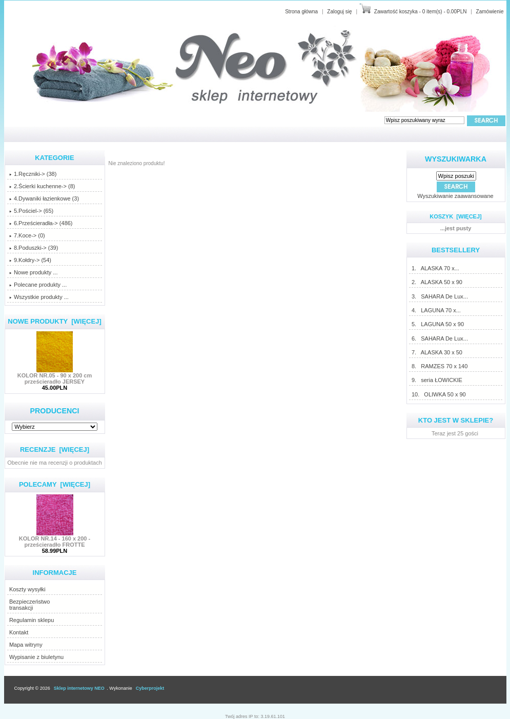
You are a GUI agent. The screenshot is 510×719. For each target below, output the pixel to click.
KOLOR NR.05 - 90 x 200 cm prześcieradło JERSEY (54, 376)
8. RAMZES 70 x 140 (439, 366)
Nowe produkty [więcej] (54, 321)
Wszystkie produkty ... (39, 297)
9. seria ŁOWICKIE (436, 380)
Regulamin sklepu (31, 620)
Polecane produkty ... (38, 285)
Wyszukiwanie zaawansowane (455, 196)
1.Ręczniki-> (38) (32, 174)
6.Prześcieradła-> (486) (41, 223)
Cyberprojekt (150, 688)
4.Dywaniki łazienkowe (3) (44, 198)
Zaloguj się (339, 11)
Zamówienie (490, 11)
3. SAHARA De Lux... (439, 296)
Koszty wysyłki (27, 589)
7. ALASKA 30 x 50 (436, 352)
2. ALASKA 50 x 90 (436, 282)
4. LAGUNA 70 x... (436, 310)
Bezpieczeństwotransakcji (29, 604)
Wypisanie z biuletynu (36, 657)
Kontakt (18, 632)
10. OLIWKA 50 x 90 (438, 394)
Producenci (54, 411)
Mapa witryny (26, 645)
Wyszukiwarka (455, 159)
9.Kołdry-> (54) (30, 260)
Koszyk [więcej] (455, 216)
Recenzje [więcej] (54, 449)
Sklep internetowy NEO (79, 688)
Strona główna (301, 11)
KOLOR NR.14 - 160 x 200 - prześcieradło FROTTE (54, 539)
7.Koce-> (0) (27, 235)
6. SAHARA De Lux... (439, 338)
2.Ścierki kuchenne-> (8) (42, 186)
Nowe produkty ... (33, 272)
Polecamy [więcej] (54, 484)
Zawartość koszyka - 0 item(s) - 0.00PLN (420, 11)
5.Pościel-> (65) (31, 211)
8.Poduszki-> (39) (33, 248)
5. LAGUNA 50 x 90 (437, 324)
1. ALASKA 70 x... (435, 268)
